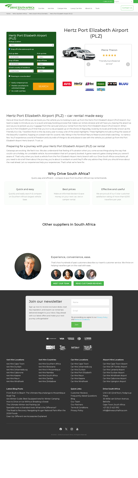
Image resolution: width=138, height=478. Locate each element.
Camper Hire (62, 8)
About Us (88, 8)
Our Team (75, 402)
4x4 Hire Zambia (46, 378)
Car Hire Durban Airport (113, 372)
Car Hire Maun (77, 375)
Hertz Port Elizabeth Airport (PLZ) (61, 13)
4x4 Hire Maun (13, 378)
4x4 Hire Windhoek (15, 381)
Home (8, 13)
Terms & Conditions (82, 320)
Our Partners (77, 404)
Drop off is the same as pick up (21, 49)
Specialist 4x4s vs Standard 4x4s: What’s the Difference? (31, 407)
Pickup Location (15, 41)
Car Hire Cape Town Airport (115, 364)
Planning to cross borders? (20, 76)
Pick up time (41, 53)
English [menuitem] (116, 1)
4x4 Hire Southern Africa (50, 364)
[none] (123, 1)
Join (76, 324)
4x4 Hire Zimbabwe (47, 381)
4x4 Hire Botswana (47, 367)
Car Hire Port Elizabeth (81, 372)
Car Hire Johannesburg (81, 367)
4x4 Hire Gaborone (14, 372)
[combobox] (31, 45)
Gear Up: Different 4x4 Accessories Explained (26, 416)
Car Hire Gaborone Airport (114, 378)
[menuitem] (123, 1)
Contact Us (127, 8)
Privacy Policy (102, 317)
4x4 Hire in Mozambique (49, 369)
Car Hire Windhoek (79, 381)
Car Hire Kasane (78, 378)
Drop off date (14, 60)
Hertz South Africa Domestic (38, 13)
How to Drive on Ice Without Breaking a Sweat (27, 402)
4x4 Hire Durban (13, 367)
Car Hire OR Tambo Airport (115, 367)
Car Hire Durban (78, 369)
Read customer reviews (89, 283)
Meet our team (61, 283)
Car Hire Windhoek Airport (115, 375)
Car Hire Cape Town (80, 364)
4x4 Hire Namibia (46, 372)
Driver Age (41, 67)
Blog (73, 399)
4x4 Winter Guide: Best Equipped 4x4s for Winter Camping (32, 399)
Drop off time (42, 60)
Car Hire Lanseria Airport (114, 369)
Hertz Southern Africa (20, 13)
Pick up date (13, 53)
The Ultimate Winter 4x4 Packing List (23, 404)
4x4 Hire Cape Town (15, 364)
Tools (97, 8)
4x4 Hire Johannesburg (17, 369)
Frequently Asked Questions (84, 396)
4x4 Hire (51, 8)
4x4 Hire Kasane (13, 375)
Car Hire (41, 8)
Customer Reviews (79, 393)
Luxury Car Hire (76, 8)
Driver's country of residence (19, 67)
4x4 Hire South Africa (48, 375)
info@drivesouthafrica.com (115, 410)
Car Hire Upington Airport (114, 381)
